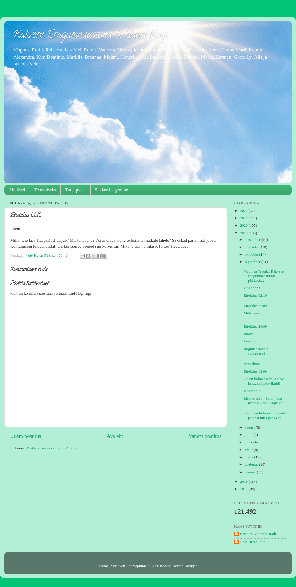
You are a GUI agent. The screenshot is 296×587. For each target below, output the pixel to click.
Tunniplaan (75, 189)
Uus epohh (252, 288)
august (250, 427)
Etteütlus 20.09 (255, 326)
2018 (244, 481)
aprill (249, 450)
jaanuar (251, 472)
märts (249, 457)
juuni (249, 435)
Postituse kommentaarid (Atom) (51, 448)
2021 (244, 218)
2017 (244, 489)
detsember (253, 239)
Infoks (249, 334)
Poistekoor (252, 364)
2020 (244, 225)
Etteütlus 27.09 (255, 306)
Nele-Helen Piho (252, 542)
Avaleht (114, 436)
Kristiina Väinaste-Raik (258, 534)
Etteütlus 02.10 (255, 295)
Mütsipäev (252, 313)
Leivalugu (251, 341)
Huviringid (252, 391)
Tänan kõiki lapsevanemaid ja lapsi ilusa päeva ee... (265, 415)
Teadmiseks (45, 189)
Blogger (190, 566)
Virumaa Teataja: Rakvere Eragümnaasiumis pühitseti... (264, 276)
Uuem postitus (25, 436)
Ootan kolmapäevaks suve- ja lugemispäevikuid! (264, 381)
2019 (244, 233)
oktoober (252, 254)
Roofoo (165, 566)
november (253, 247)
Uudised (17, 189)
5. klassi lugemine (111, 189)
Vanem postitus (204, 436)
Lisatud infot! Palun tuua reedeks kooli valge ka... (264, 400)
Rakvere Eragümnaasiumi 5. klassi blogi (90, 35)
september (253, 262)
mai (248, 442)
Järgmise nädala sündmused (256, 351)
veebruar (252, 464)
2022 (244, 210)
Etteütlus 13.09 (255, 371)
